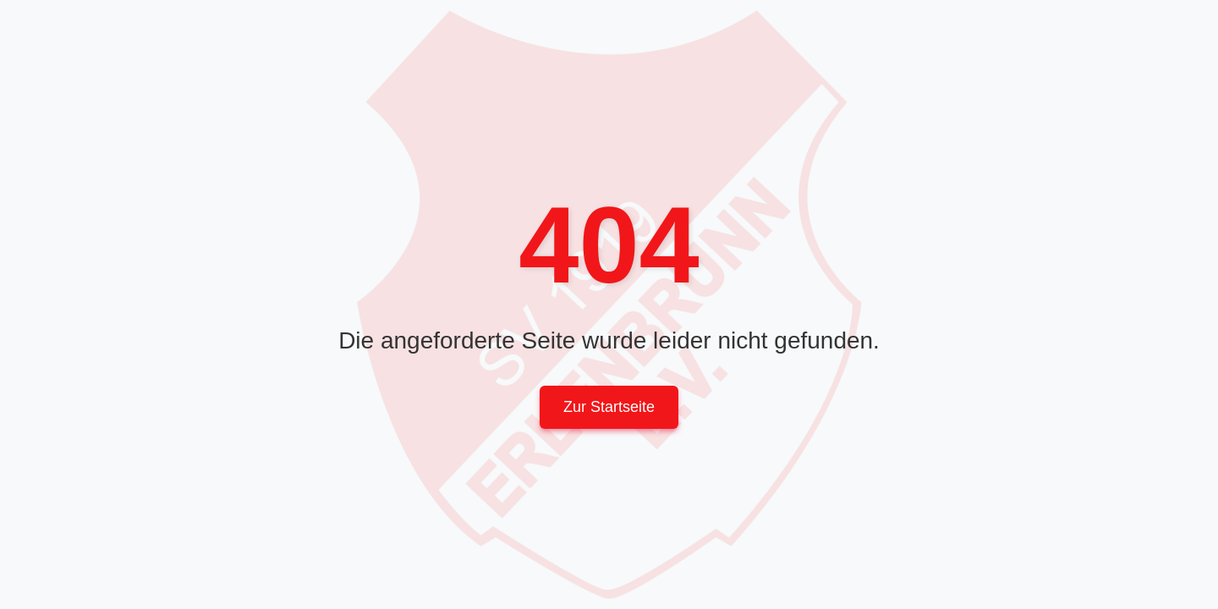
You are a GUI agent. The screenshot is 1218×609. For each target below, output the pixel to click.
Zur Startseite (609, 406)
